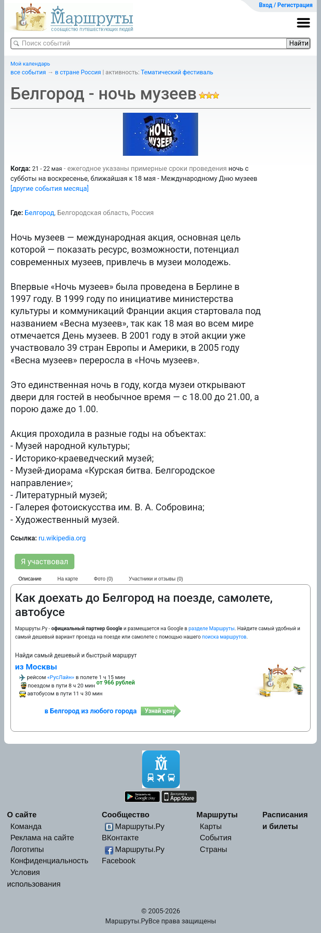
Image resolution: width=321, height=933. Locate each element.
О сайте (22, 814)
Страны (213, 849)
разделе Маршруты (211, 628)
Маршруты (217, 814)
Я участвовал (44, 561)
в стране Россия (78, 72)
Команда (26, 826)
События (216, 837)
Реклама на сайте (42, 837)
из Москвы (36, 667)
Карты (211, 826)
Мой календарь (30, 64)
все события (28, 72)
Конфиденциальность (49, 860)
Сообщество (125, 814)
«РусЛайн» (60, 677)
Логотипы (27, 849)
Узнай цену (160, 710)
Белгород (39, 213)
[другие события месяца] (49, 189)
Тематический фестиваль (177, 72)
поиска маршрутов (224, 637)
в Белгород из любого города (90, 711)
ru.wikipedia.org (62, 538)
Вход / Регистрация (286, 5)
